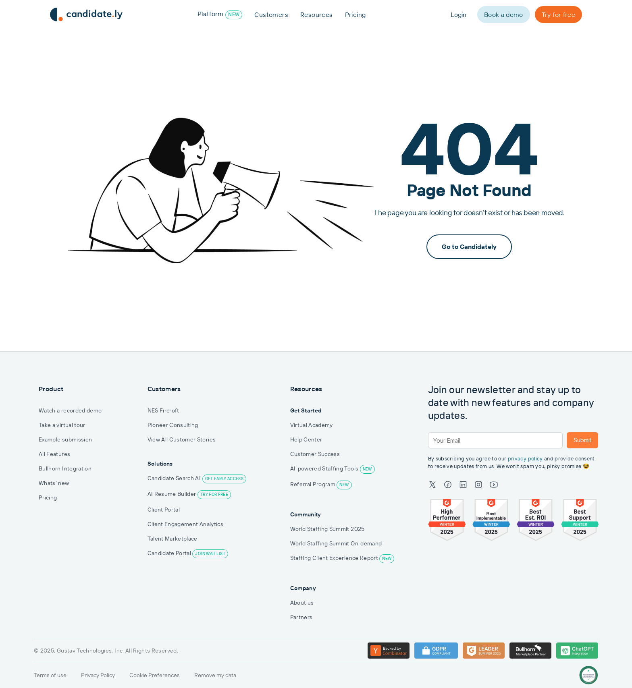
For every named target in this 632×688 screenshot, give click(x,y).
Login (458, 14)
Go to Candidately (469, 246)
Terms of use (50, 675)
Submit (582, 440)
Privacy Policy (98, 675)
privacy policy (525, 458)
